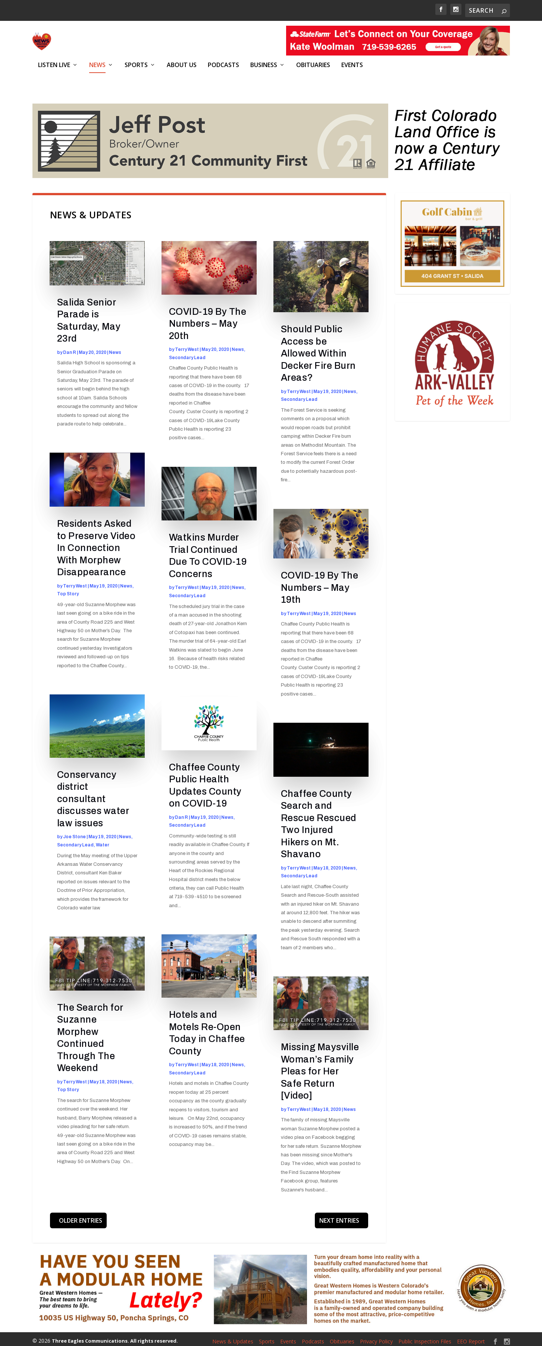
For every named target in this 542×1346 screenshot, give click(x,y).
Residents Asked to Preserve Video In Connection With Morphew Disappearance (96, 544)
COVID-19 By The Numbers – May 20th (208, 320)
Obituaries (313, 65)
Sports (136, 65)
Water (102, 840)
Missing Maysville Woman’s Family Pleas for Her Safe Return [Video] (320, 1067)
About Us (182, 65)
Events (352, 65)
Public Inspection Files (424, 1337)
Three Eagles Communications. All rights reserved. (115, 1336)
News (97, 65)
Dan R (69, 348)
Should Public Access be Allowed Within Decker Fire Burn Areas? (318, 349)
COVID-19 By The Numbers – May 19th (319, 584)
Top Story (68, 590)
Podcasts (223, 65)
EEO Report (471, 1337)
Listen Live (54, 65)
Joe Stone (74, 833)
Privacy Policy (376, 1337)
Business (263, 65)
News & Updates (232, 1337)
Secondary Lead (75, 840)
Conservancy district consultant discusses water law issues (93, 795)
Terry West (75, 582)
